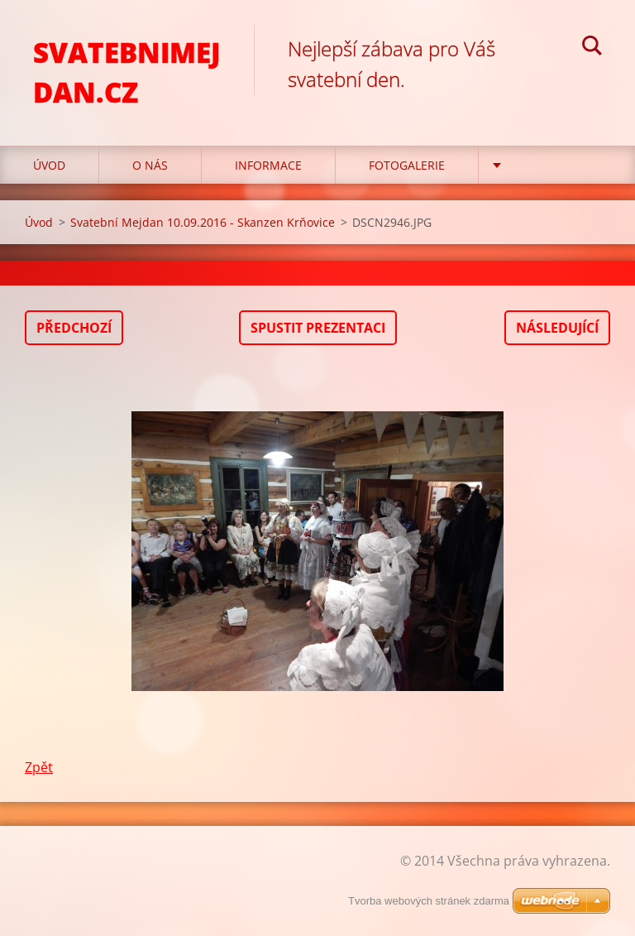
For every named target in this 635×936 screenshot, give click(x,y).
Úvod (49, 165)
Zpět (39, 767)
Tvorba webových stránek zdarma (428, 901)
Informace (268, 165)
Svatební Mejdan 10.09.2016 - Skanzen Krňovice (202, 222)
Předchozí (74, 328)
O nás (150, 165)
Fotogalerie (407, 165)
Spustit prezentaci (318, 328)
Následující (557, 328)
